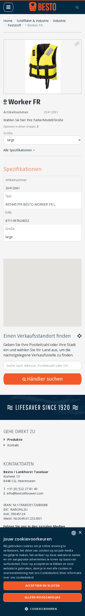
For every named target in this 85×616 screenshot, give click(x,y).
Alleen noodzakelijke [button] (42, 597)
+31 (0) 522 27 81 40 (22, 489)
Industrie (59, 21)
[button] (77, 43)
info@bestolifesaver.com (25, 493)
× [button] (80, 532)
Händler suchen (42, 379)
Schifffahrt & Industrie (33, 21)
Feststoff (14, 25)
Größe (8, 133)
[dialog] (42, 571)
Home (7, 21)
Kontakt (13, 445)
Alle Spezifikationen (19, 150)
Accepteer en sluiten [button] (42, 586)
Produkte (14, 439)
